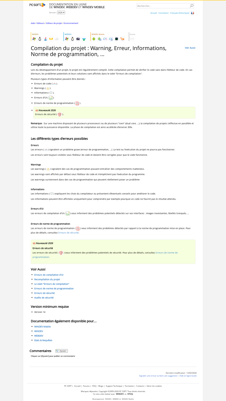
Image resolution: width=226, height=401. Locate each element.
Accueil (153, 12)
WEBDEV (38, 335)
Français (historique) (179, 12)
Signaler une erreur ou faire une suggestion (158, 375)
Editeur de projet (54, 23)
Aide (33, 23)
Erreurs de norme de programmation (54, 288)
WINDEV (38, 331)
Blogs (100, 386)
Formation (129, 386)
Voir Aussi (190, 47)
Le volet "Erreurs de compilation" (51, 283)
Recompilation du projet (47, 279)
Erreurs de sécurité (68, 232)
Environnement (71, 23)
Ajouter (61, 351)
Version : (53, 12)
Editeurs (40, 23)
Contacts (140, 386)
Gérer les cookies (154, 386)
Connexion (163, 12)
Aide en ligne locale (188, 375)
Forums (86, 386)
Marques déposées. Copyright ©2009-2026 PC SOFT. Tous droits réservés (113, 391)
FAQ (94, 386)
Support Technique (114, 386)
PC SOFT (68, 386)
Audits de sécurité (44, 297)
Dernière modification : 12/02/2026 (181, 373)
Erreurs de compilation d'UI (48, 274)
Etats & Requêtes (43, 340)
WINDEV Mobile (42, 326)
